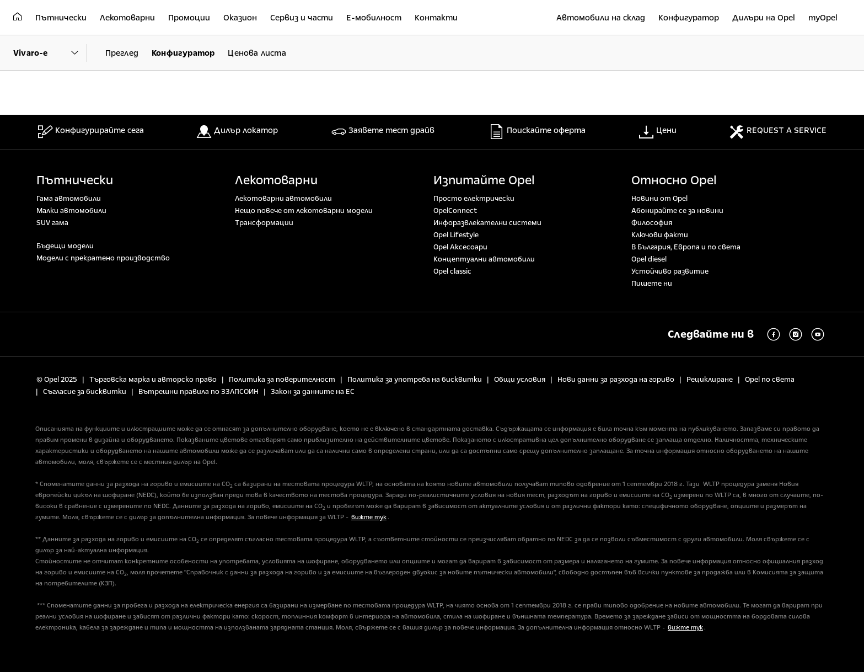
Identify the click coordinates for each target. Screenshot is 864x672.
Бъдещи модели (65, 246)
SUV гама (52, 223)
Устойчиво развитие (670, 271)
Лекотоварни (276, 180)
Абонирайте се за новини (677, 211)
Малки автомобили (71, 211)
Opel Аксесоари (460, 247)
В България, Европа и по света (685, 247)
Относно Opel (674, 180)
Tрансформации (264, 223)
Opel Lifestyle (456, 235)
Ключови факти (659, 235)
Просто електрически (473, 199)
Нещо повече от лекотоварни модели (304, 211)
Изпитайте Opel (484, 180)
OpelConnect (455, 211)
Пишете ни (651, 284)
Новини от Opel (659, 199)
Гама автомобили (68, 199)
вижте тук (369, 517)
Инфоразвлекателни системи (487, 223)
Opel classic (452, 271)
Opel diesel (649, 259)
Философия (651, 223)
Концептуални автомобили (484, 259)
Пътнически (74, 180)
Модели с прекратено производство (103, 258)
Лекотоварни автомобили (283, 199)
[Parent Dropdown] (50, 53)
